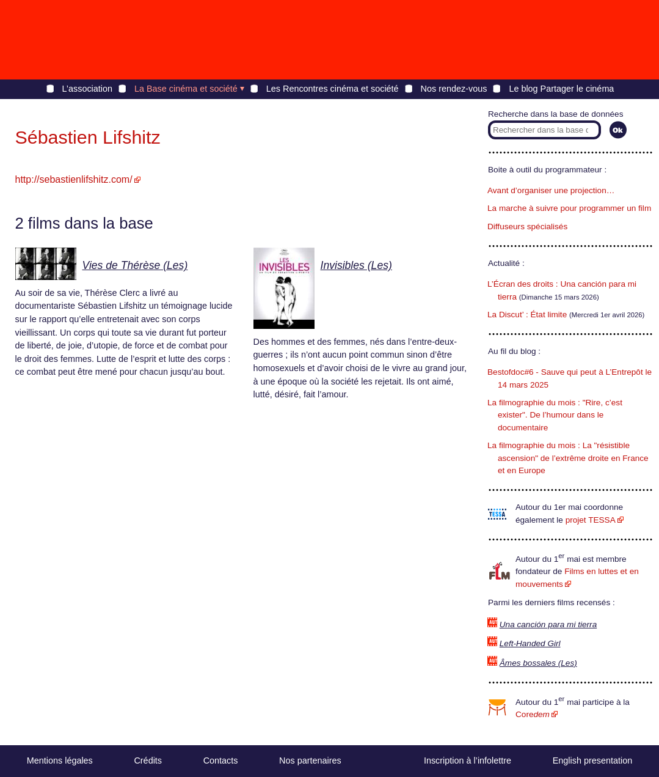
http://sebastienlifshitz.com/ (74, 179)
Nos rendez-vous (454, 89)
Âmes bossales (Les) (538, 663)
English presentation (592, 760)
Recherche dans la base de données (555, 114)
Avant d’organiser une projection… (550, 190)
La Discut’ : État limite (527, 314)
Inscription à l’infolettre (467, 760)
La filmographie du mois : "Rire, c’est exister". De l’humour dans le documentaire (554, 415)
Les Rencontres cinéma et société (332, 89)
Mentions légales (60, 760)
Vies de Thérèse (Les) (135, 265)
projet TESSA (591, 520)
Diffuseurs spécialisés (527, 226)
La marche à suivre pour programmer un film (569, 208)
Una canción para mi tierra (548, 624)
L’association (87, 89)
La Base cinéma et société (186, 89)
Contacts (220, 760)
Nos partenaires (310, 760)
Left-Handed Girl (530, 643)
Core (532, 714)
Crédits (148, 760)
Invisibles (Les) (356, 265)
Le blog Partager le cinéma (561, 89)
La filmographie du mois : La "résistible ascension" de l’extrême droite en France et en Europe (568, 458)
